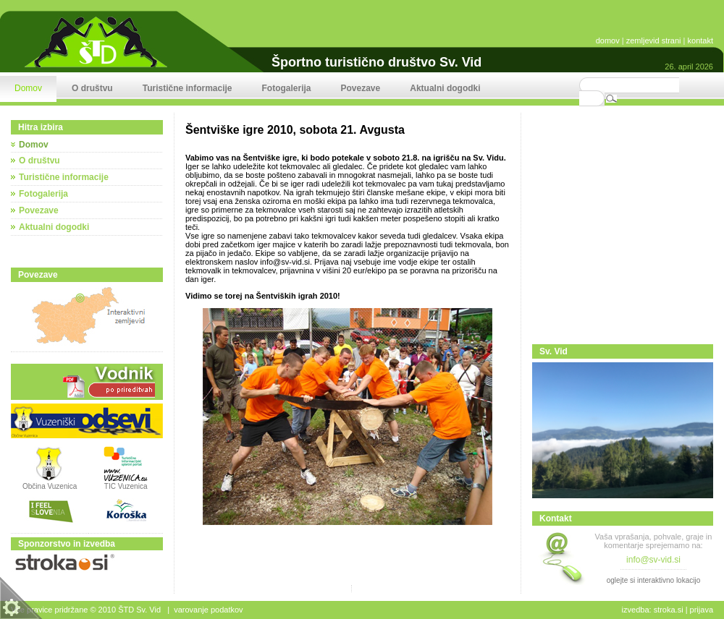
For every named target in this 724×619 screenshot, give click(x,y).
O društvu (39, 160)
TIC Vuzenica (126, 486)
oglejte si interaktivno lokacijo (654, 580)
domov (608, 40)
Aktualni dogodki (54, 227)
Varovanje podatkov (208, 609)
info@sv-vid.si (285, 261)
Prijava (701, 609)
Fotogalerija (43, 194)
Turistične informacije (64, 177)
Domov (34, 145)
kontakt (700, 40)
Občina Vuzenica (49, 483)
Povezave (39, 210)
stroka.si (668, 609)
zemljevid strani (653, 40)
